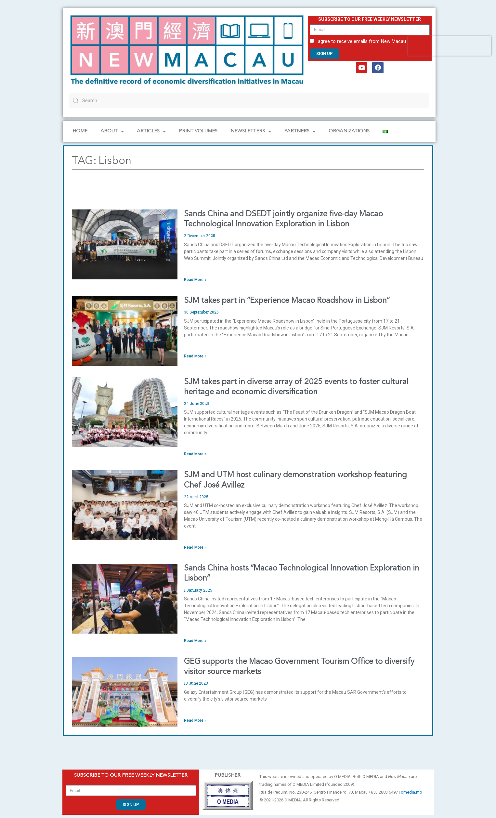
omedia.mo (411, 792)
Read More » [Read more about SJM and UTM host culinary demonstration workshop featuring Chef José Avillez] (195, 547)
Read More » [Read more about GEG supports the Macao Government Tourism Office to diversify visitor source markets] (195, 720)
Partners (300, 131)
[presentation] (449, 46)
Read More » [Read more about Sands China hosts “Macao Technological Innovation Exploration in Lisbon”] (195, 640)
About (112, 131)
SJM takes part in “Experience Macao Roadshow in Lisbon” (287, 301)
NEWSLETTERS (250, 131)
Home (79, 131)
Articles (151, 131)
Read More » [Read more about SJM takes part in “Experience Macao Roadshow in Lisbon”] (195, 356)
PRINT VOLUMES (198, 131)
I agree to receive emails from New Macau (360, 41)
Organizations (349, 131)
